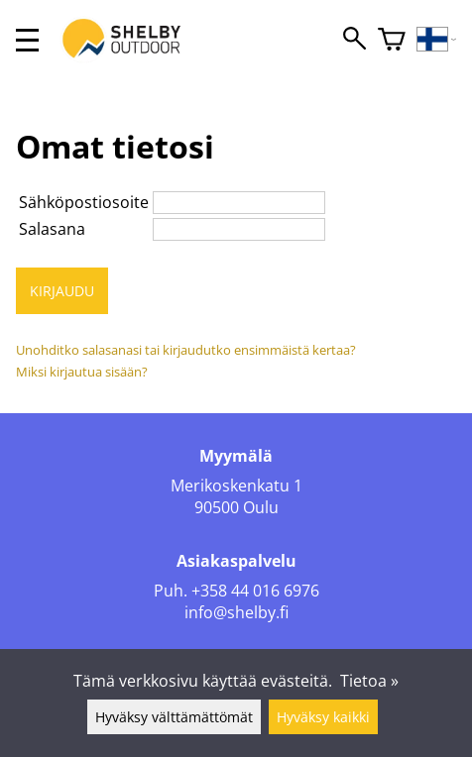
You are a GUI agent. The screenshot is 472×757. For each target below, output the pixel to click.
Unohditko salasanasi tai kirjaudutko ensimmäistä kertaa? (186, 350)
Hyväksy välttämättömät (174, 716)
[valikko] (27, 40)
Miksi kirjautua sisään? (82, 371)
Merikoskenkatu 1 (236, 485)
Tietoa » (369, 681)
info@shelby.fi (236, 612)
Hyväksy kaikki (323, 716)
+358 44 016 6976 (255, 590)
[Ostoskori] (392, 40)
